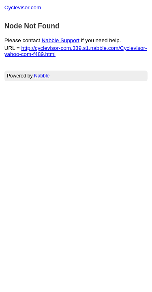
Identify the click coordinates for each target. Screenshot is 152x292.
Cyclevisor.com (22, 7)
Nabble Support (60, 40)
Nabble (41, 76)
